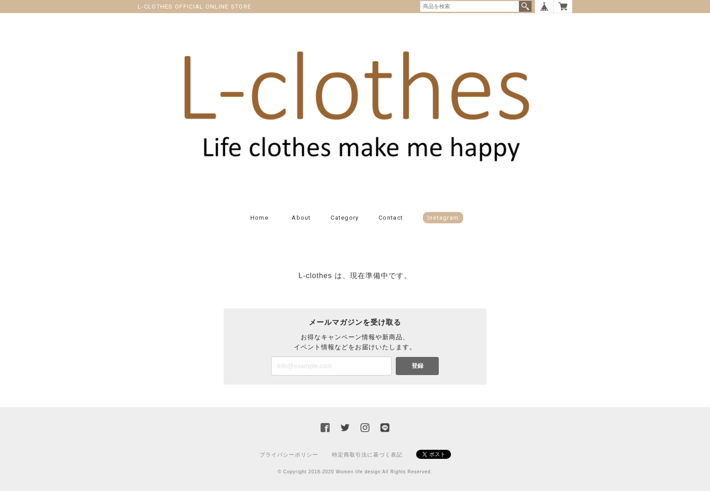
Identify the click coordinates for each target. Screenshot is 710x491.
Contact (391, 217)
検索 (525, 6)
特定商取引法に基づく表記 (367, 455)
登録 (417, 365)
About (301, 217)
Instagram (443, 217)
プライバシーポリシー (288, 455)
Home (259, 217)
